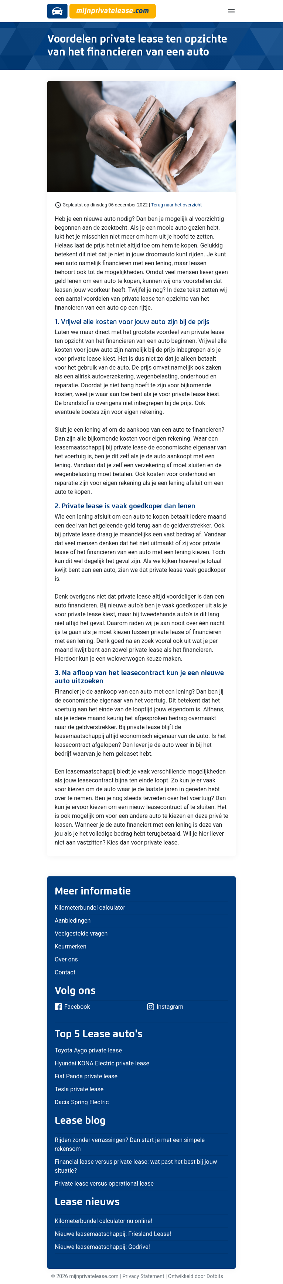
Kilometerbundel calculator (90, 907)
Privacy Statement (143, 1276)
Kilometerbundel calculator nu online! (103, 1220)
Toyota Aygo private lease (88, 1050)
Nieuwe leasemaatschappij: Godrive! (102, 1246)
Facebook (72, 1006)
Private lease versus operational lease (104, 1183)
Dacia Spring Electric (82, 1102)
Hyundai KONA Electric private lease (102, 1063)
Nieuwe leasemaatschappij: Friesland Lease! (113, 1233)
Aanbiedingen (73, 920)
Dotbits (215, 1276)
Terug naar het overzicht (176, 205)
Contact (65, 972)
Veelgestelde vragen (81, 933)
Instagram (165, 1006)
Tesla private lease (79, 1089)
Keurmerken (70, 946)
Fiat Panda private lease (86, 1076)
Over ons (66, 959)
